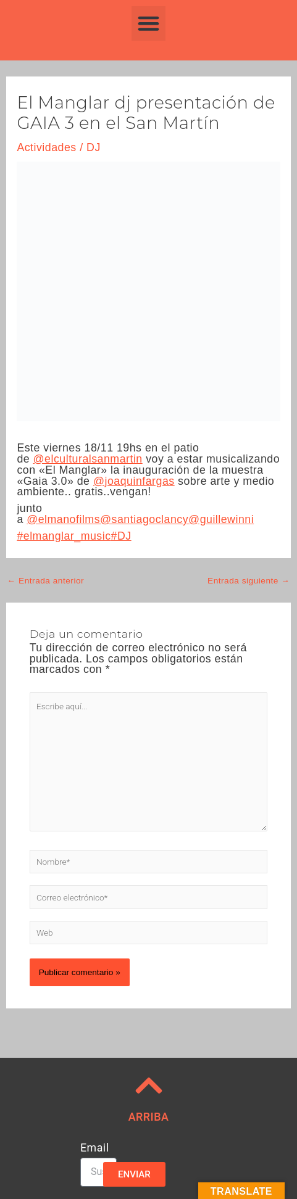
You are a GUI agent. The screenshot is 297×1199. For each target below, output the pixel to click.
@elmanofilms (63, 519)
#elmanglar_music (64, 536)
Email (94, 1148)
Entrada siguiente (248, 581)
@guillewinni (221, 519)
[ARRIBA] (148, 1085)
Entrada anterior (46, 581)
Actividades (46, 147)
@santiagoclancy (144, 519)
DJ (93, 147)
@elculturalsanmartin (88, 459)
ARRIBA (148, 1117)
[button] (149, 23)
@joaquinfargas (134, 481)
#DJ (121, 536)
